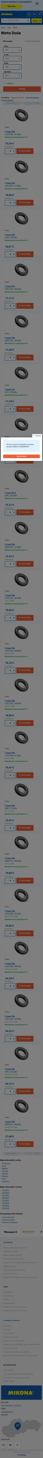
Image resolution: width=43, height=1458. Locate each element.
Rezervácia (21, 456)
